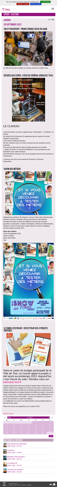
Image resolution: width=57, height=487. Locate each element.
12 (14, 427)
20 (21, 430)
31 (28, 422)
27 (21, 433)
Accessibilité (28, 485)
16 (43, 427)
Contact (15, 485)
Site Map (11, 485)
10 (50, 425)
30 (21, 422)
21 (28, 430)
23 (43, 430)
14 (28, 427)
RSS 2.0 (19, 485)
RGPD (23, 485)
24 (50, 430)
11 (6, 427)
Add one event (8, 414)
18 (6, 430)
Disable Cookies (22, 4)
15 (35, 427)
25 (6, 433)
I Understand (45, 2)
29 (14, 422)
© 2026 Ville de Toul (13, 483)
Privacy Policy (36, 4)
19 (14, 430)
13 (21, 427)
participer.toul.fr (12, 382)
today (50, 436)
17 (50, 427)
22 (35, 430)
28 (6, 422)
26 (14, 433)
